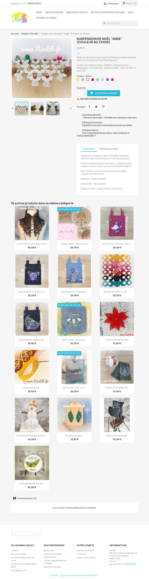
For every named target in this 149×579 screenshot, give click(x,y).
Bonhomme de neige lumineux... (32, 435)
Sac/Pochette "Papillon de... (32, 339)
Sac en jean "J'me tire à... (74, 387)
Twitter (20, 533)
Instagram (38, 533)
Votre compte (85, 545)
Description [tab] (89, 148)
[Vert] (98, 80)
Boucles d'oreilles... (74, 435)
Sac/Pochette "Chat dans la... (32, 291)
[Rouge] (93, 80)
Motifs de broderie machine (108, 12)
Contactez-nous (19, 570)
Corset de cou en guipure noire (32, 243)
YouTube (26, 533)
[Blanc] (88, 80)
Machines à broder (52, 567)
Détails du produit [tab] (109, 148)
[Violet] (108, 80)
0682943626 (34, 3)
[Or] (78, 80)
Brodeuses (49, 550)
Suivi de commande (86, 550)
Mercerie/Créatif (77, 12)
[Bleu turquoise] (103, 80)
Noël (131, 12)
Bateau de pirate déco (116, 435)
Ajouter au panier (103, 93)
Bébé (39, 12)
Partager (89, 106)
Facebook (14, 533)
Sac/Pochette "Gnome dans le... (117, 243)
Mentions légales (19, 554)
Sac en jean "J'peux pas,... (74, 339)
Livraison (15, 550)
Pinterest (103, 106)
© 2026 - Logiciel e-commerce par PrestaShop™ (74, 575)
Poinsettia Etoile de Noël (117, 339)
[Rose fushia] (113, 80)
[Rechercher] (120, 23)
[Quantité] (80, 93)
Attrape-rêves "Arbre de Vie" (74, 243)
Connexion (82, 554)
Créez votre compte (86, 557)
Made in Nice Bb (54, 12)
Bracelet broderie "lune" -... (117, 291)
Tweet (96, 106)
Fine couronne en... (32, 387)
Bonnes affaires (46, 17)
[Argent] (83, 80)
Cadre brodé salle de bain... (32, 483)
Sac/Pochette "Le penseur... (74, 291)
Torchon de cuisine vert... (117, 387)
